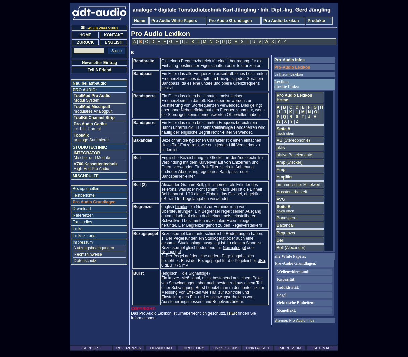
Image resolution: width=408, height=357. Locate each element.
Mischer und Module (92, 155)
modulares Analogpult (93, 109)
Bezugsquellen (86, 188)
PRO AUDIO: (85, 90)
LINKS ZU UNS (225, 348)
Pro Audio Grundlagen (94, 202)
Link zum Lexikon (288, 74)
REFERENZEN (129, 348)
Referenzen (83, 215)
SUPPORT (91, 348)
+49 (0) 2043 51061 (99, 28)
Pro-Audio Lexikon (292, 67)
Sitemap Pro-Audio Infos (294, 320)
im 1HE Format (90, 126)
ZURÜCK (85, 42)
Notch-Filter (221, 132)
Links (77, 228)
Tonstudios (82, 222)
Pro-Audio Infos (289, 60)
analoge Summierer (91, 137)
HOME (85, 35)
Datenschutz (85, 260)
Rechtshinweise (88, 254)
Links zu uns (84, 235)
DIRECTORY (193, 348)
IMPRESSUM (290, 348)
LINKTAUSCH (257, 348)
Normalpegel (234, 247)
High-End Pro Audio (96, 166)
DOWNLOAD (161, 348)
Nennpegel (171, 251)
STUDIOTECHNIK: (90, 147)
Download (82, 208)
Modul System (92, 98)
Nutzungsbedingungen (94, 248)
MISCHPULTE (86, 176)
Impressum (83, 242)
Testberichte (84, 195)
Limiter (181, 206)
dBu (261, 260)
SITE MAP (321, 348)
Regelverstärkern (247, 225)
